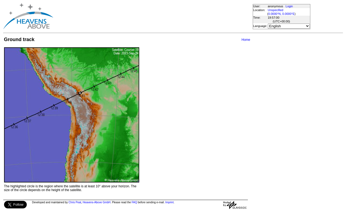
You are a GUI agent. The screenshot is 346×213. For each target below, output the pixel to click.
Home (245, 40)
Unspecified (275, 10)
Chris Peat (75, 202)
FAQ (134, 202)
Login (289, 6)
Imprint (169, 202)
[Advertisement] (152, 16)
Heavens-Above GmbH (97, 202)
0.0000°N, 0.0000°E (281, 13)
